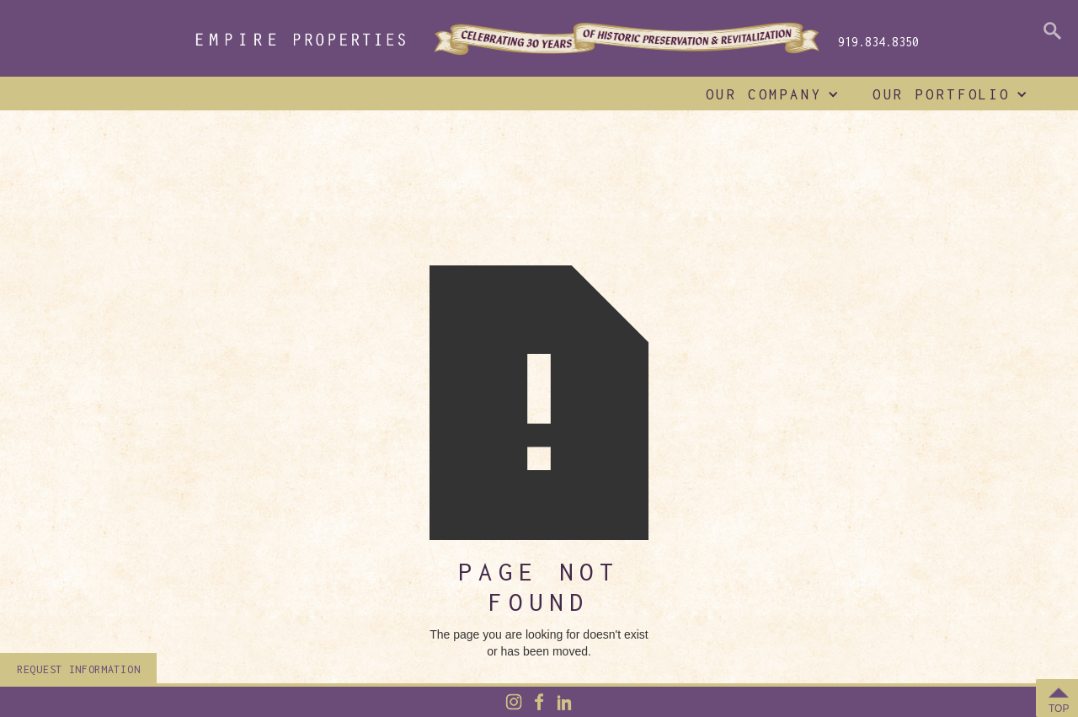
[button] (768, 94)
